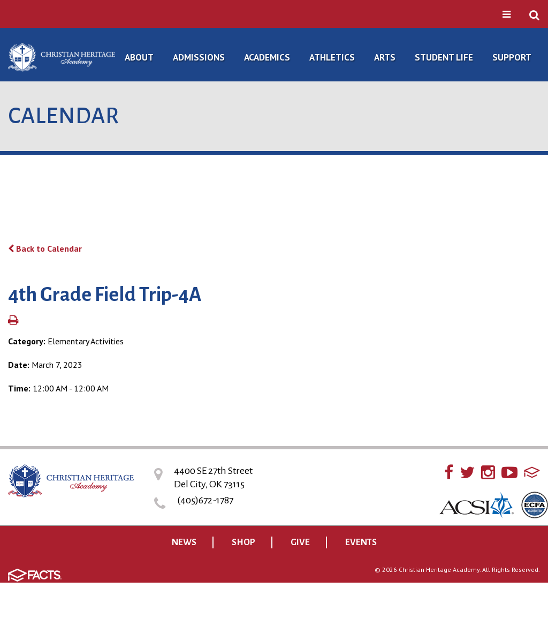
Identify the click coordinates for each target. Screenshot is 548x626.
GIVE (300, 542)
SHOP (243, 542)
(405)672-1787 (205, 500)
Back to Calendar (45, 248)
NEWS (184, 542)
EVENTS (361, 542)
